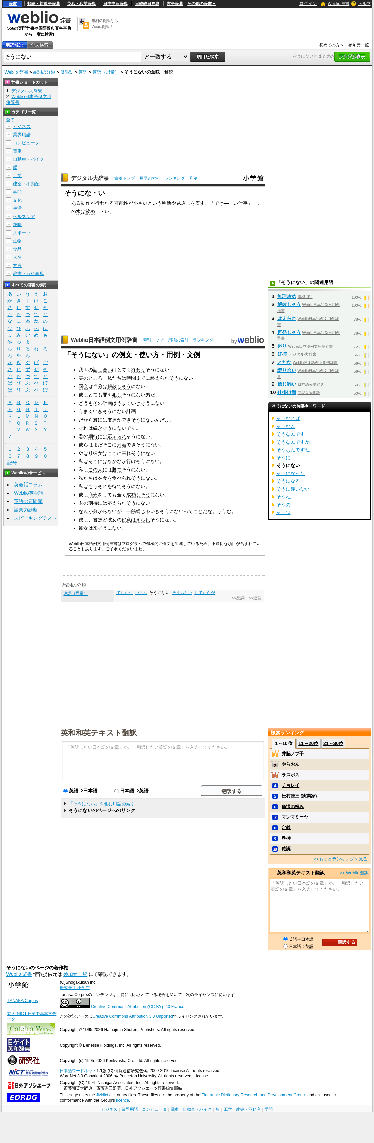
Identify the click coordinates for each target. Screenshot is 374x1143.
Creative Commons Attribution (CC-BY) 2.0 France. (138, 1006)
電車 (17, 151)
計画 (107, 403)
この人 (95, 469)
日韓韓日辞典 (147, 3)
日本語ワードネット (78, 1070)
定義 (286, 827)
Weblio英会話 (28, 493)
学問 (17, 191)
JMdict (102, 1095)
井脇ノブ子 (293, 753)
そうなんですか (293, 442)
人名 (17, 257)
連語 (83, 72)
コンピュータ (26, 142)
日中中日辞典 (115, 3)
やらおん (290, 764)
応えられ (116, 436)
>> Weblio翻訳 (354, 872)
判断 (166, 203)
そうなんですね (293, 450)
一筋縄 (133, 511)
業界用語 (22, 134)
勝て (117, 469)
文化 (17, 200)
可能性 (121, 203)
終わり (138, 369)
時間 (131, 378)
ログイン (308, 3)
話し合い (102, 369)
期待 (93, 436)
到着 (121, 444)
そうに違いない (293, 489)
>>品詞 (238, 598)
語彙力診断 (26, 509)
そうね (283, 496)
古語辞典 (175, 3)
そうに (283, 457)
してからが (204, 593)
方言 (17, 265)
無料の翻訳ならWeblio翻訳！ (105, 23)
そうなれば (288, 418)
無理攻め (286, 296)
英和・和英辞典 (81, 3)
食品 (17, 249)
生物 (17, 240)
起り (282, 346)
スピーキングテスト (35, 518)
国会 (83, 386)
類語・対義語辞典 (43, 3)
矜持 (286, 838)
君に (98, 420)
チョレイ (290, 785)
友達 (112, 420)
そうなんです (290, 434)
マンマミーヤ (295, 817)
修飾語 (67, 72)
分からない (105, 511)
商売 (93, 494)
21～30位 (333, 743)
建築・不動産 (26, 183)
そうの (283, 504)
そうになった (290, 473)
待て (117, 486)
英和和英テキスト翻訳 (99, 732)
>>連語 (255, 598)
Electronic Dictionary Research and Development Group (253, 1095)
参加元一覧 (358, 45)
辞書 (13, 3)
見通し (183, 203)
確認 (286, 848)
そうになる (288, 481)
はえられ (140, 519)
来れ (126, 453)
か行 (126, 461)
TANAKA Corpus (22, 1000)
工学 (17, 175)
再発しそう (289, 332)
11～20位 (308, 743)
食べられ (121, 478)
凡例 (193, 178)
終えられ (159, 378)
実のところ (91, 378)
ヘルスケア (24, 216)
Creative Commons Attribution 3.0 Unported (132, 1016)
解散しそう (119, 386)
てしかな (124, 593)
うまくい (126, 403)
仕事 (243, 203)
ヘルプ (364, 3)
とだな (284, 362)
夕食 (102, 478)
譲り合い (286, 370)
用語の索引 (150, 178)
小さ (138, 203)
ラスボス (290, 774)
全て (10, 120)
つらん (141, 593)
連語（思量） (106, 72)
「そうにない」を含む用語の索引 (101, 803)
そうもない (182, 593)
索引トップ (124, 178)
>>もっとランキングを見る (341, 858)
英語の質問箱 (28, 501)
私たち (114, 378)
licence (122, 1100)
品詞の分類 (44, 72)
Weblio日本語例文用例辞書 (104, 340)
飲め (90, 211)
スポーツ (22, 232)
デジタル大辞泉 (90, 178)
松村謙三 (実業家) (299, 795)
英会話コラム (28, 484)
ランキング (175, 178)
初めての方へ (331, 45)
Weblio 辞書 (338, 3)
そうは (283, 512)
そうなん (285, 426)
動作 (85, 203)
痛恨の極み (293, 806)
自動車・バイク (28, 159)
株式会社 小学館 (74, 987)
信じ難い (286, 384)
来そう (100, 528)
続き (98, 428)
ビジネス (22, 126)
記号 (12, 463)
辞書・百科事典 (28, 273)
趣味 (17, 224)
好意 (126, 519)
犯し (117, 394)
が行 (95, 203)
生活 (17, 208)
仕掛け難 (286, 392)
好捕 (282, 354)
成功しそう (138, 494)
